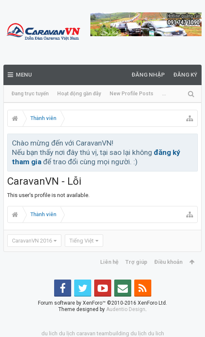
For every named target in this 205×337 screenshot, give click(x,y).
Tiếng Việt (81, 240)
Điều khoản (168, 262)
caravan (85, 333)
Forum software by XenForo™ (102, 303)
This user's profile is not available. (48, 195)
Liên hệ (109, 262)
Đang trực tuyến (30, 94)
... (164, 94)
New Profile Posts (131, 94)
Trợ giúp (136, 262)
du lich (49, 333)
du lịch (67, 333)
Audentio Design (125, 309)
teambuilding (113, 333)
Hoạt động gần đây (79, 94)
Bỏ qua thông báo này (191, 142)
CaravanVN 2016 (32, 240)
